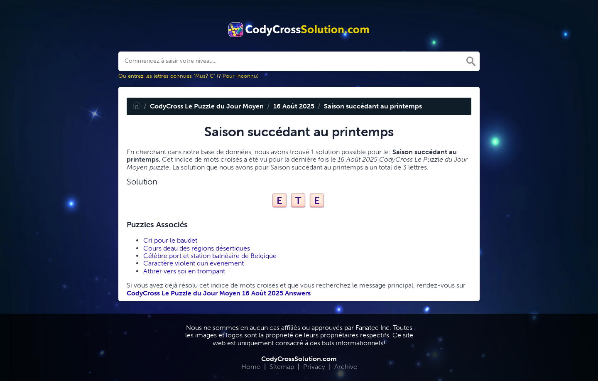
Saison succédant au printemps (373, 106)
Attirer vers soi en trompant (184, 271)
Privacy (314, 367)
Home (250, 367)
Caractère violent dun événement (193, 263)
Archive (345, 367)
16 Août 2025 (293, 106)
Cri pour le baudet (170, 240)
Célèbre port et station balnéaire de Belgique (210, 256)
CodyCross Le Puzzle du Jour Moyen (207, 106)
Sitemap (282, 367)
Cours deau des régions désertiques (196, 248)
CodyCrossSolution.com (299, 359)
